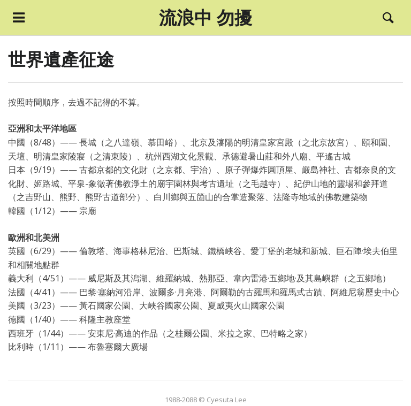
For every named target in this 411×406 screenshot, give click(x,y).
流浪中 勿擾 (205, 17)
